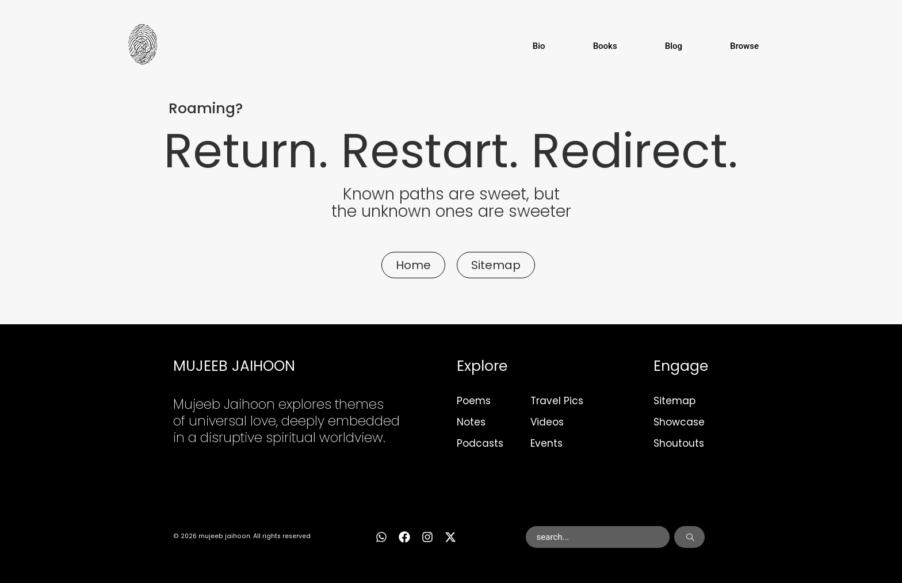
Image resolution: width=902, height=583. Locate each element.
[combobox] (598, 537)
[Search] (689, 537)
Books (605, 46)
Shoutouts (678, 443)
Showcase (679, 422)
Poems (474, 401)
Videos (547, 422)
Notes (471, 422)
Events (546, 443)
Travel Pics (556, 401)
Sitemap (674, 401)
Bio (539, 46)
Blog (673, 46)
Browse (744, 46)
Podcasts (480, 443)
